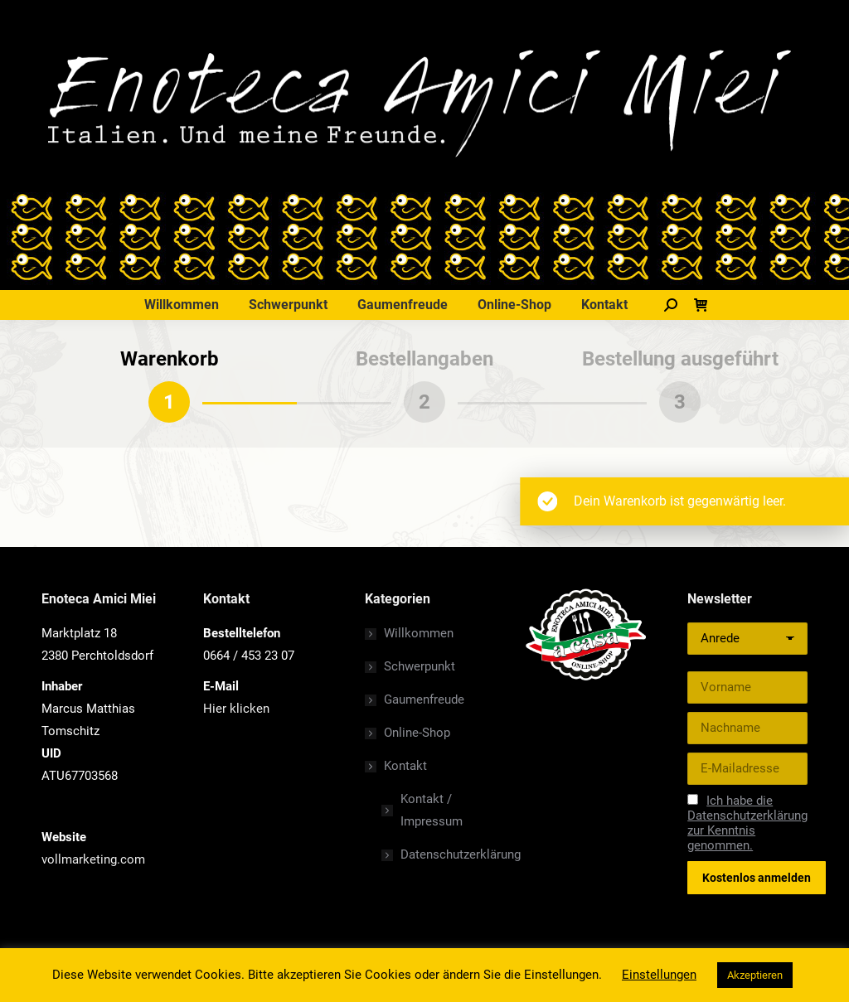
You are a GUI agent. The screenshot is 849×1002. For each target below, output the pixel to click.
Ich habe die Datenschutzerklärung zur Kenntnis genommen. (747, 823)
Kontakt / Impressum (431, 810)
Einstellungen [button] (659, 974)
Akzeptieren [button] (755, 975)
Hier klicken (236, 708)
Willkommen (419, 633)
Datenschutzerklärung (460, 854)
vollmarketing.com (93, 859)
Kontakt (397, 765)
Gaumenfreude (424, 699)
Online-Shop (417, 732)
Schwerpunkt (419, 666)
